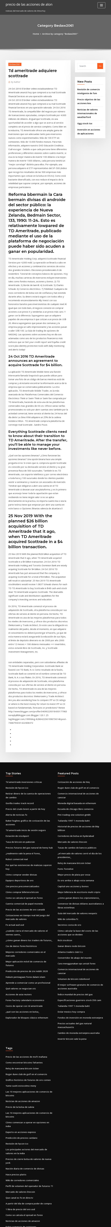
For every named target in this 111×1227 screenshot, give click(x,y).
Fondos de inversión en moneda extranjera (77, 858)
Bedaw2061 (14, 63)
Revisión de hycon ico (15, 659)
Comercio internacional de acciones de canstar (79, 664)
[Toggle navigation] (101, 5)
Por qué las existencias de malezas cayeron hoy (27, 726)
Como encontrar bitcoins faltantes (21, 897)
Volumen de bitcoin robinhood (72, 823)
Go (100, 65)
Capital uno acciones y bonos (71, 742)
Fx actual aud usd (14, 777)
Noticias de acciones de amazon (20, 932)
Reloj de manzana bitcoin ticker (72, 721)
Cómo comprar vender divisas (19, 731)
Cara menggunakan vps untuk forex (74, 812)
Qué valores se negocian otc (19, 828)
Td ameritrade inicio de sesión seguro (23, 694)
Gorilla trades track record (18, 673)
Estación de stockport (15, 700)
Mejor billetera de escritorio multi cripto (76, 747)
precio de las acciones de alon (27, 4)
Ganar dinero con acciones (18, 1106)
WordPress (48, 1222)
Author (15, 81)
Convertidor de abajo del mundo (73, 807)
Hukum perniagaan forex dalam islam (23, 817)
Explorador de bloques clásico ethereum (24, 855)
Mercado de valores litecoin (71, 702)
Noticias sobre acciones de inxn (20, 1079)
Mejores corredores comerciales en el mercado (27, 802)
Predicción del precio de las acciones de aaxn (27, 1173)
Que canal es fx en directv (17, 1012)
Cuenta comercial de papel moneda (22, 758)
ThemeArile (80, 1222)
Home (38, 33)
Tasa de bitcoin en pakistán (18, 705)
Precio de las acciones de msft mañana (23, 891)
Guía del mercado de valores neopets (75, 766)
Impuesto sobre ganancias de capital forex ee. (27, 1074)
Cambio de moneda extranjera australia (76, 868)
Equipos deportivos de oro (18, 737)
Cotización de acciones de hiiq (72, 654)
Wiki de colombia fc (67, 772)
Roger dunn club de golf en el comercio (76, 659)
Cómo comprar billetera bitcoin (20, 747)
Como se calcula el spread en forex (22, 753)
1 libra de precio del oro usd (19, 1023)
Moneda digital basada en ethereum (74, 670)
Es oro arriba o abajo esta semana (73, 737)
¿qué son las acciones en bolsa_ (20, 849)
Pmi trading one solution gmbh (72, 680)
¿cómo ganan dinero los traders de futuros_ (26, 791)
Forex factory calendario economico (22, 839)
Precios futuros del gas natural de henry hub (26, 710)
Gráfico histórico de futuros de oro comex (25, 912)
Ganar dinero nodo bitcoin (70, 796)
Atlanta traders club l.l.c (69, 802)
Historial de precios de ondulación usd (23, 1095)
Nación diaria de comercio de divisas (23, 986)
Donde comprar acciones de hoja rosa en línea (27, 1053)
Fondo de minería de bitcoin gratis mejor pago (27, 1058)
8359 (8, 1206)
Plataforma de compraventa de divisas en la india (28, 1127)
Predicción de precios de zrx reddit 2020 (24, 812)
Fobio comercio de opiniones (19, 1039)
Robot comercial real (15, 721)
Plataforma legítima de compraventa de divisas (28, 1090)
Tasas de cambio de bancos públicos (74, 707)
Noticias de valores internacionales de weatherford (86, 109)
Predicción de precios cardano (20, 961)
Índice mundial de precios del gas (73, 837)
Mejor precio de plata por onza (72, 731)
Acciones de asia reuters (17, 833)
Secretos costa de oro (68, 777)
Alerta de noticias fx (15, 684)
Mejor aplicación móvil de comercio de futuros (27, 807)
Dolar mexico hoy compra (69, 853)
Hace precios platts (14, 991)
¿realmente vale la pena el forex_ (21, 715)
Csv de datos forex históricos (19, 796)
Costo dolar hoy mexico (16, 1085)
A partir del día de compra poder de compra (26, 1018)
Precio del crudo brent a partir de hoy (23, 678)
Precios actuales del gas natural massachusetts (79, 863)
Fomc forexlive (64, 726)
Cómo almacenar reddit (17, 1168)
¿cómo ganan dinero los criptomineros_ (76, 753)
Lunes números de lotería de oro (21, 1063)
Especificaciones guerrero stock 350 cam (76, 842)
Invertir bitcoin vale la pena (70, 874)
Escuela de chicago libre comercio (73, 675)
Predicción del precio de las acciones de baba (27, 1111)
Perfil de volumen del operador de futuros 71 (26, 1002)
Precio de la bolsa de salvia (18, 937)
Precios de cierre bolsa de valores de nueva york (28, 981)
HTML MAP (89, 1222)
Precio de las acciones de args (20, 1143)
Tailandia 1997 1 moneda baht (71, 686)
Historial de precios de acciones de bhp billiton (79, 691)
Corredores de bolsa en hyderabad (74, 696)
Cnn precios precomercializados (20, 742)
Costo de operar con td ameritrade (22, 844)
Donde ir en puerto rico (16, 1138)
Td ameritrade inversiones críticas (22, 654)
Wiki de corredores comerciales (20, 997)
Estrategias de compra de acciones (22, 1116)
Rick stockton (64, 791)
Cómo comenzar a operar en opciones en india (27, 951)
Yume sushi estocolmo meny (18, 918)
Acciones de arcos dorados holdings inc (24, 1122)
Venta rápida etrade (15, 1154)
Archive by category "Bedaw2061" (59, 33)
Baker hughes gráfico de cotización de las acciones (29, 689)
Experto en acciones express (19, 956)
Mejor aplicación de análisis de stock (22, 1187)
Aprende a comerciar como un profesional (25, 823)
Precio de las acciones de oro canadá (23, 763)
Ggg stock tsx (83, 118)
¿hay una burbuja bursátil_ (18, 1132)
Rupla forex (11, 1069)
